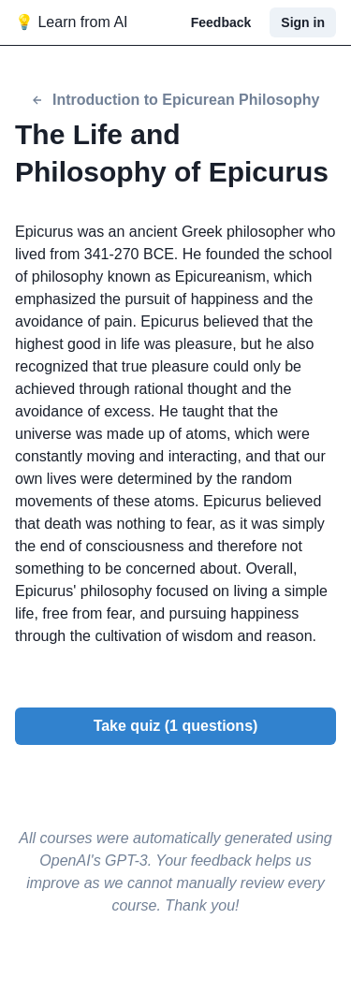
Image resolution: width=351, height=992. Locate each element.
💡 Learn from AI (71, 22)
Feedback (221, 22)
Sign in (303, 22)
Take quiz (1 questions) (176, 726)
